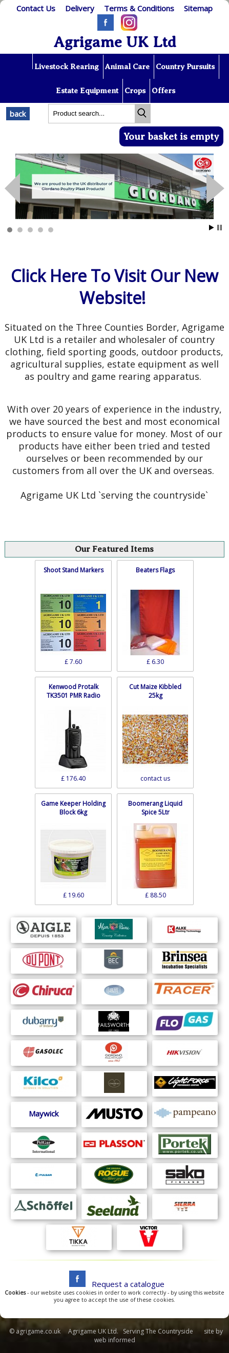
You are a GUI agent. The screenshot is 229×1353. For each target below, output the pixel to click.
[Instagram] (126, 28)
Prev (215, 188)
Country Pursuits (185, 66)
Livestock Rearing (66, 66)
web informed (114, 1340)
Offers (163, 91)
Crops (134, 91)
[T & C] (139, 8)
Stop (219, 227)
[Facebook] (103, 28)
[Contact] (36, 8)
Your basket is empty (171, 136)
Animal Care (127, 66)
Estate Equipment (87, 91)
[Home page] (22, 61)
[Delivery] (79, 8)
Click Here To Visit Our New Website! (114, 287)
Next (12, 188)
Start (211, 227)
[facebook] (75, 1284)
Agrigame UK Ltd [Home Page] (114, 42)
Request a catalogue (128, 1284)
